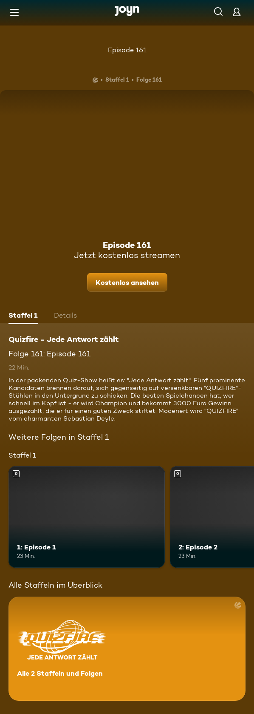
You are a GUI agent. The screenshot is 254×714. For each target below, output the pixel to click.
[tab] (23, 316)
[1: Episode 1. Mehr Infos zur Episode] (86, 517)
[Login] (237, 11)
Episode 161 (127, 50)
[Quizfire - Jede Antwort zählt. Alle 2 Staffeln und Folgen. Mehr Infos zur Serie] (127, 649)
